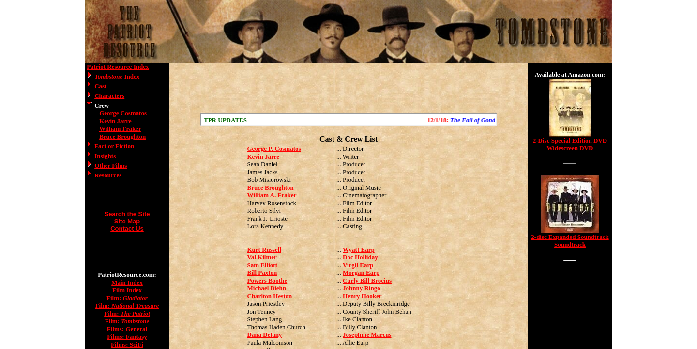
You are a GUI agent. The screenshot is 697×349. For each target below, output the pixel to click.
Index (116, 76)
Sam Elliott (262, 265)
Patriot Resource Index (118, 66)
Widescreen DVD (570, 148)
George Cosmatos (123, 113)
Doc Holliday (360, 257)
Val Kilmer (262, 257)
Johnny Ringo (361, 288)
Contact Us (127, 228)
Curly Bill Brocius (367, 280)
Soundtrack (570, 244)
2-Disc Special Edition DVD (570, 140)
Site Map (127, 221)
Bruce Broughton (122, 136)
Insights (105, 155)
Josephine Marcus (367, 334)
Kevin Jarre (115, 121)
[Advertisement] (348, 88)
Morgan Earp (361, 272)
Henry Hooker (362, 296)
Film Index (127, 290)
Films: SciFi (127, 344)
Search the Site (127, 214)
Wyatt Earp (359, 249)
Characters (109, 95)
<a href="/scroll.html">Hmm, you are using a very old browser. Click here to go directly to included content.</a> (348, 119)
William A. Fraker (272, 195)
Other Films (110, 165)
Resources (107, 175)
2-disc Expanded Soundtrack (569, 236)
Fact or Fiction (114, 146)
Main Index (127, 282)
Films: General (127, 329)
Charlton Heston (269, 296)
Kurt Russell (264, 249)
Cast (100, 86)
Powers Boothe (267, 280)
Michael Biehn (267, 288)
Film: (127, 297)
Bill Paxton (262, 272)
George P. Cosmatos (274, 148)
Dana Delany (264, 334)
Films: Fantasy (127, 336)
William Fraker (120, 128)
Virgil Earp (358, 265)
